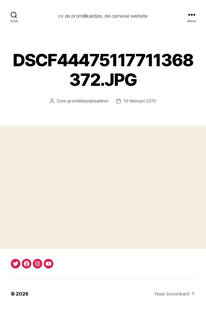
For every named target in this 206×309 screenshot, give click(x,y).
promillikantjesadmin (88, 101)
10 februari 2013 (139, 101)
